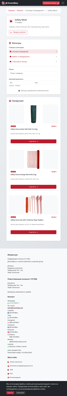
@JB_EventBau (13, 337)
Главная (11, 10)
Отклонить (20, 393)
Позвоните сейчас (51, 3)
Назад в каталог (18, 32)
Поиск (11, 69)
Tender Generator (15, 362)
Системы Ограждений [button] (35, 10)
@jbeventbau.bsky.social (17, 342)
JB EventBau (13, 313)
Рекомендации (14, 377)
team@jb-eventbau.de (15, 308)
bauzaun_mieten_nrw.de (17, 346)
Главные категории (16, 47)
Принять (10, 393)
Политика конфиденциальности (20, 366)
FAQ (10, 373)
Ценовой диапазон (16, 79)
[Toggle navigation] (62, 3)
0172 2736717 (13, 303)
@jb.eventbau (13, 322)
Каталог (20, 10)
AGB (10, 370)
